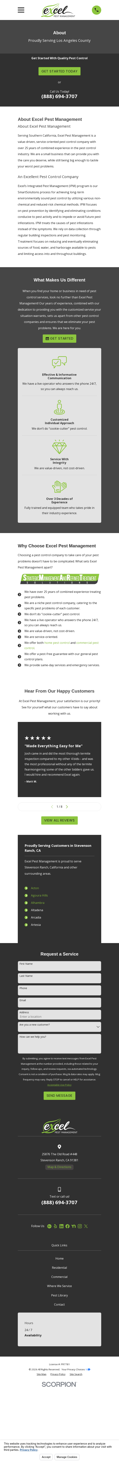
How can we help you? (32, 1120)
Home (59, 1342)
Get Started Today (59, 71)
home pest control (57, 643)
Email (22, 1083)
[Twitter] (86, 1309)
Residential (59, 1351)
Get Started (59, 338)
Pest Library (59, 1379)
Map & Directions (59, 1250)
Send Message (60, 1179)
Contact (59, 1388)
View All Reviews (59, 820)
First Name (26, 1047)
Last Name (26, 1059)
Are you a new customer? (34, 1108)
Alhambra (37, 903)
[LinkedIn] (61, 1309)
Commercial (59, 1360)
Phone (23, 1071)
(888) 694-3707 (59, 96)
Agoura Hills (39, 895)
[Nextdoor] (74, 1309)
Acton (35, 888)
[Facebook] (67, 1309)
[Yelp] (55, 1309)
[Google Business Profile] (49, 1309)
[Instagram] (80, 1309)
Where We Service (59, 1369)
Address (24, 1095)
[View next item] (67, 806)
